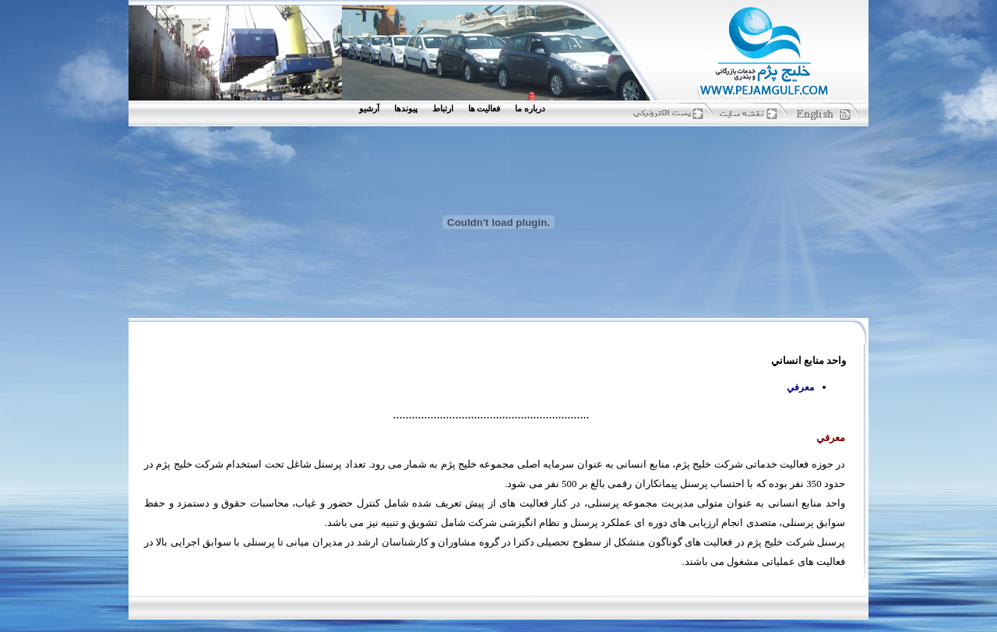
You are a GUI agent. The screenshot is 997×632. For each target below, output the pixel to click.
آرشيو (369, 108)
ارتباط (442, 108)
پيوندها (405, 108)
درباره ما (530, 108)
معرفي (800, 387)
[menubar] (455, 108)
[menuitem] (533, 108)
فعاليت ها (484, 108)
